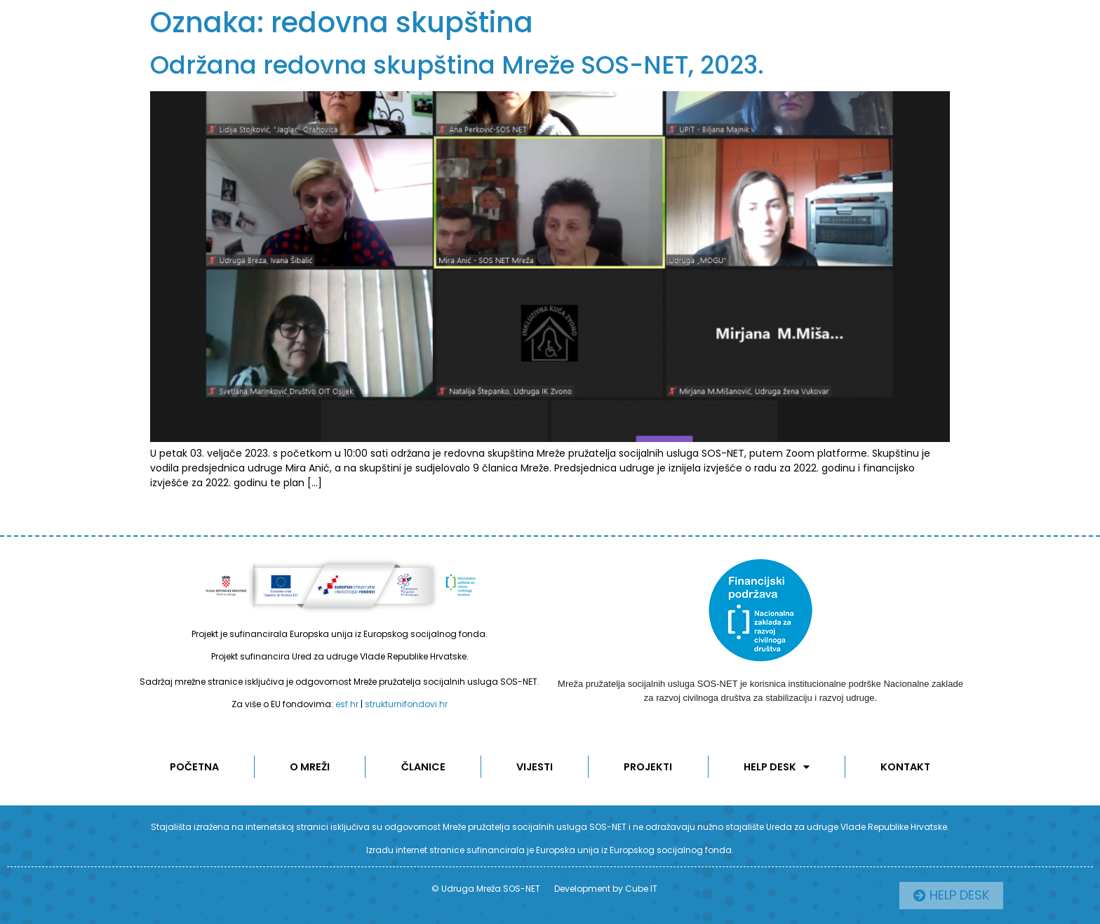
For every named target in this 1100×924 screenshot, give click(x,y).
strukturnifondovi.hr (406, 704)
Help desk (778, 767)
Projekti (649, 767)
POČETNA (193, 767)
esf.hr (346, 704)
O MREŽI (310, 767)
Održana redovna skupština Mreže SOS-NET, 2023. (457, 65)
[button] (985, 895)
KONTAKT (906, 767)
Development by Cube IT (605, 889)
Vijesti (536, 767)
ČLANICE (424, 767)
